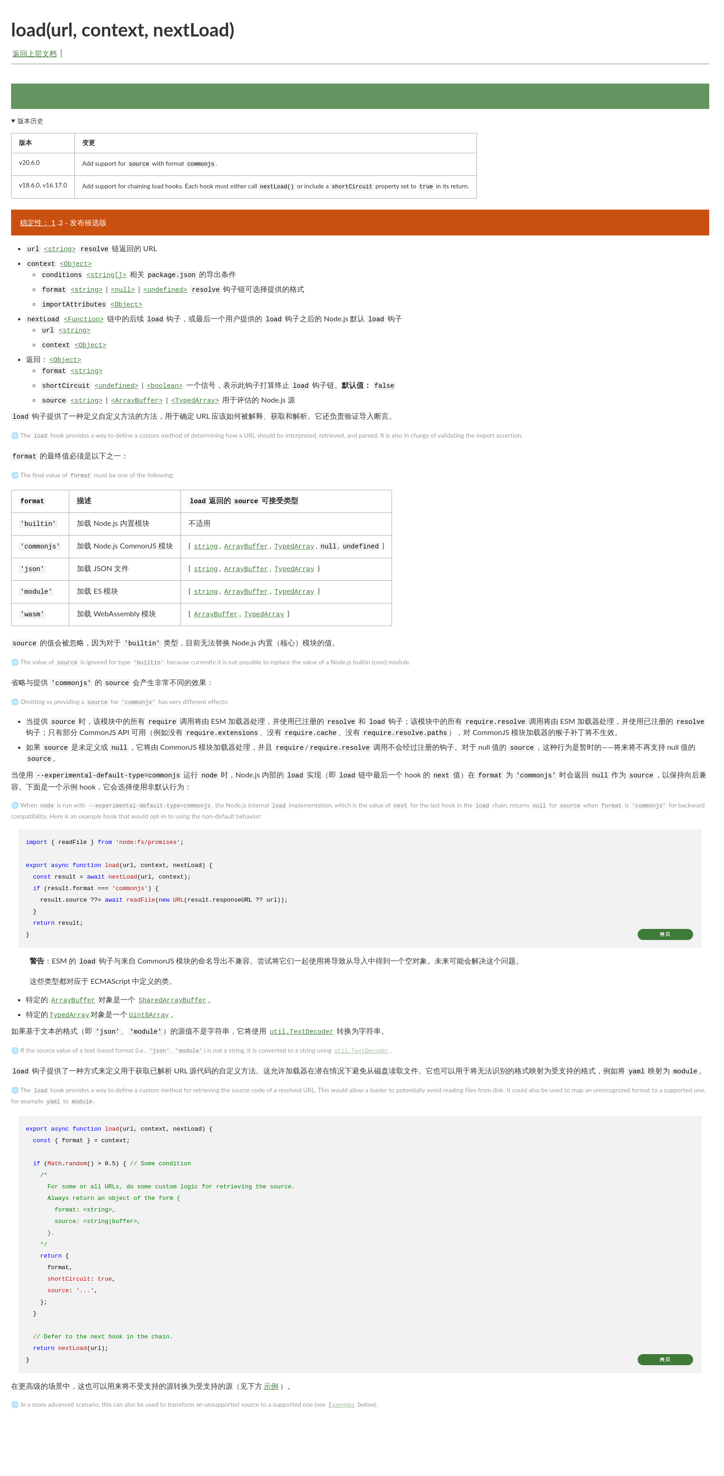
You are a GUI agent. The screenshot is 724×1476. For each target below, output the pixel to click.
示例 (271, 1388)
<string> (60, 252)
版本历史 (30, 123)
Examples (342, 1407)
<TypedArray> (195, 403)
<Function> (83, 322)
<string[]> (106, 278)
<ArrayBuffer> (137, 403)
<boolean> (165, 388)
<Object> (76, 267)
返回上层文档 (34, 53)
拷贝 (665, 937)
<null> (123, 292)
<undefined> (165, 292)
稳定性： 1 (37, 225)
